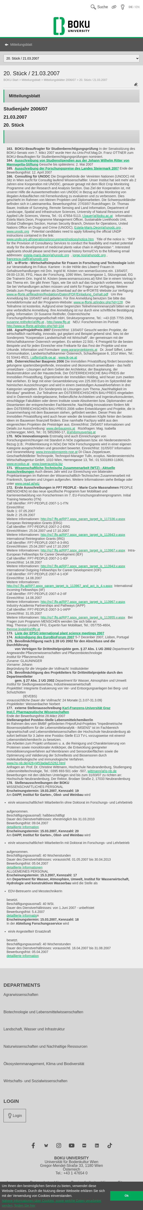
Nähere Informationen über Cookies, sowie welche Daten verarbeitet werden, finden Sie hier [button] (51, 1203)
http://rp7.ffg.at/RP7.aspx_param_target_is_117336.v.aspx (82, 519)
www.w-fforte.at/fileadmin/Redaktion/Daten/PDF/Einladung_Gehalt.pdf (57, 294)
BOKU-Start (11, 80)
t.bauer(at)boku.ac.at (97, 216)
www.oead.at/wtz (27, 483)
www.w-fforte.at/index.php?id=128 (98, 302)
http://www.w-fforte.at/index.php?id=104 (35, 326)
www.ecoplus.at (18, 464)
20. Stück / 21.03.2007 (93, 80)
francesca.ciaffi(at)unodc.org (27, 259)
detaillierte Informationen (24, 867)
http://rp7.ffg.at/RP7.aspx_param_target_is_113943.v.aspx (82, 535)
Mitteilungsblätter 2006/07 (60, 80)
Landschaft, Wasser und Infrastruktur (34, 1029)
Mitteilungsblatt (21, 44)
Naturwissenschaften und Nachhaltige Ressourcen (45, 1046)
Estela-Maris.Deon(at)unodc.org (97, 227)
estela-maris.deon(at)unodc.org (46, 255)
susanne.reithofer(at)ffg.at (25, 322)
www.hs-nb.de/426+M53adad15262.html (36, 763)
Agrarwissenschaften (21, 995)
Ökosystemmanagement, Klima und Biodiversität (44, 1064)
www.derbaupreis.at (60, 428)
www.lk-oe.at (68, 357)
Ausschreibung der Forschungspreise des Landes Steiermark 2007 (67, 168)
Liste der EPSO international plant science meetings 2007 (59, 633)
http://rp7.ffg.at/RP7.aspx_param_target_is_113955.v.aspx (82, 617)
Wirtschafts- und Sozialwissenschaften (35, 1081)
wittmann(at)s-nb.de (102, 771)
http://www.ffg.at (58, 322)
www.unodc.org (18, 231)
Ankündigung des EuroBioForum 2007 (44, 637)
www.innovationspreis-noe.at (56, 452)
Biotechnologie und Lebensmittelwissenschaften (43, 1012)
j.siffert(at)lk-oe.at (43, 357)
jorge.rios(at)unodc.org (89, 255)
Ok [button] (127, 1195)
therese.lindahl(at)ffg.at (23, 629)
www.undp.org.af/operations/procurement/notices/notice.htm (50, 239)
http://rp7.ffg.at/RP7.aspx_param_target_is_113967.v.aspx (82, 550)
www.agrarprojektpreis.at (79, 350)
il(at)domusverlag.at (81, 432)
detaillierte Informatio (22, 915)
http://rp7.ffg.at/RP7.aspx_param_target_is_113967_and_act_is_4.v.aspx (59, 586)
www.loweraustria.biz (47, 464)
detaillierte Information (23, 827)
